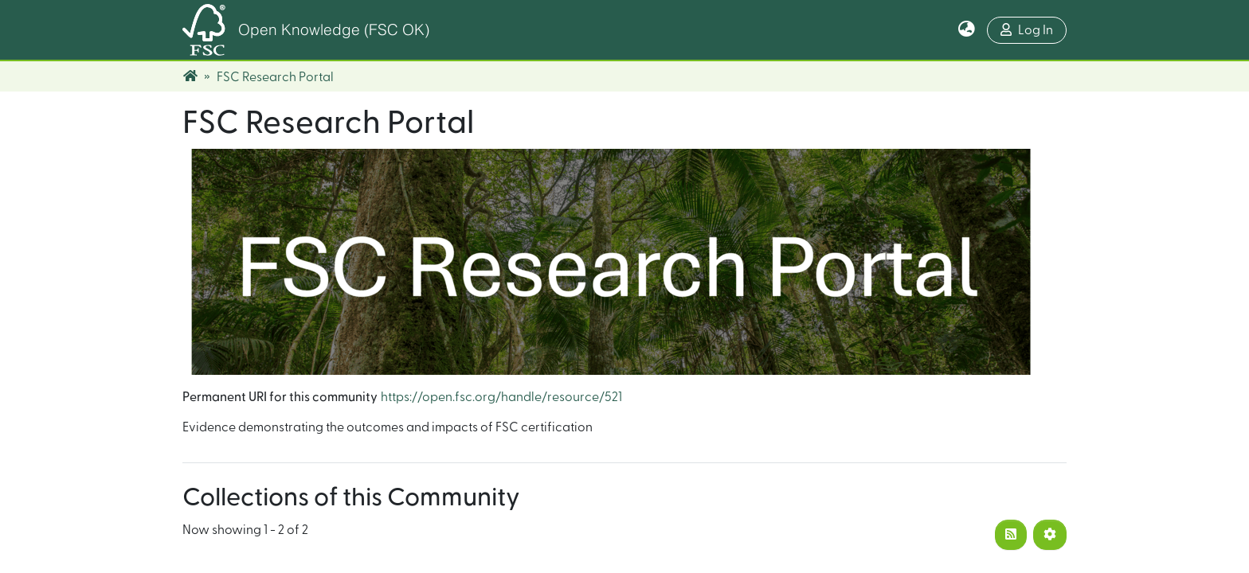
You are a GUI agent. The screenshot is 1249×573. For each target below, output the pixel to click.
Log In (1026, 30)
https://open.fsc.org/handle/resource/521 (501, 397)
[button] (967, 30)
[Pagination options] (1050, 535)
